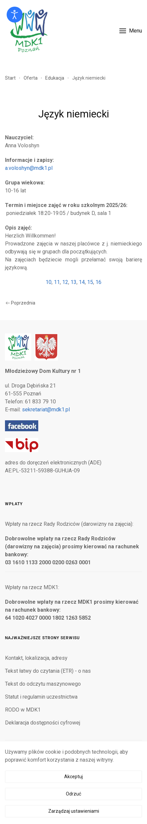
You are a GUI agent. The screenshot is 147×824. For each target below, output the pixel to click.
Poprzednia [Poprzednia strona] (20, 303)
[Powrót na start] (28, 31)
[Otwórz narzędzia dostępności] (15, 15)
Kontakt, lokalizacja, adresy (36, 658)
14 (82, 282)
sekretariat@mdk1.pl (46, 409)
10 (49, 282)
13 (73, 282)
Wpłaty (14, 504)
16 (98, 282)
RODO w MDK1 (23, 710)
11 (57, 282)
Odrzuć (73, 793)
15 (90, 282)
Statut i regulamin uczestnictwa (41, 697)
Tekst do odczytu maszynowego (43, 684)
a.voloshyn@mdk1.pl (29, 168)
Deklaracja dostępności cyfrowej (42, 723)
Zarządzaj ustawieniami (73, 811)
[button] (130, 31)
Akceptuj (73, 776)
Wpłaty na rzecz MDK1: (32, 587)
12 (65, 282)
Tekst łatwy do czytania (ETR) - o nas (48, 671)
